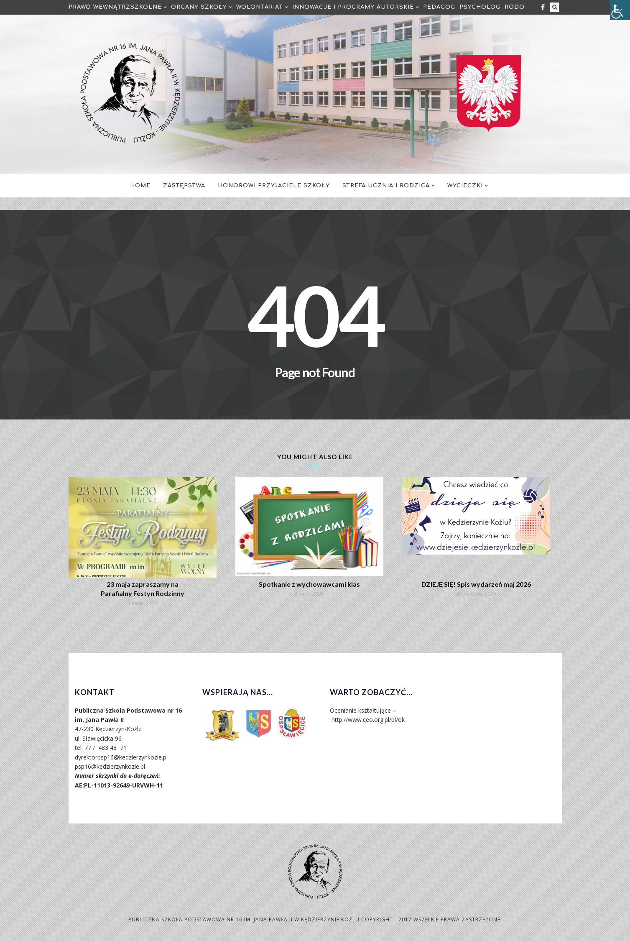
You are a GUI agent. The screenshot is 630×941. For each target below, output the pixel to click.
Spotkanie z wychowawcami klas (309, 584)
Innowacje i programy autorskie (353, 7)
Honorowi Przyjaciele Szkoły (274, 186)
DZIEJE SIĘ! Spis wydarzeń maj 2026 (476, 584)
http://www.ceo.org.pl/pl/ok (368, 720)
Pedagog (439, 7)
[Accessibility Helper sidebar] (620, 10)
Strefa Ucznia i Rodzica (386, 186)
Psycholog (479, 7)
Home (140, 186)
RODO (515, 7)
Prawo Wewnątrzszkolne (115, 7)
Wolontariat (259, 7)
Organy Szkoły (199, 7)
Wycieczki (465, 186)
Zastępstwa (184, 186)
